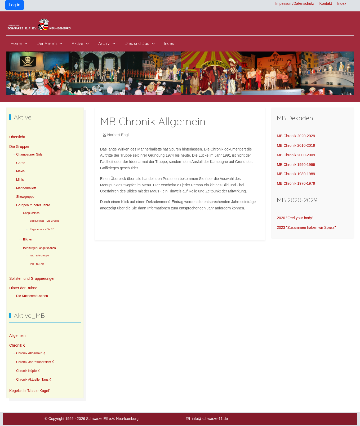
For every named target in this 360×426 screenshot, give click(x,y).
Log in (14, 5)
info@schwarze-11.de (210, 418)
